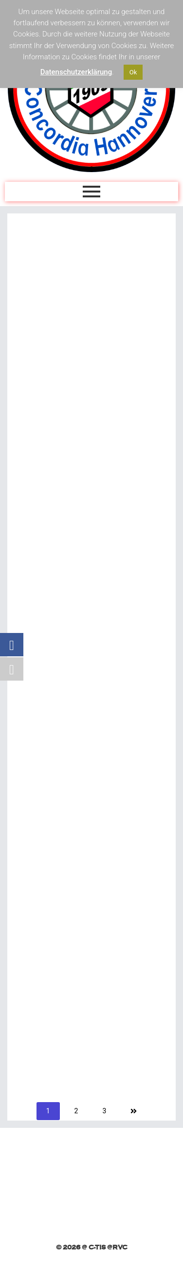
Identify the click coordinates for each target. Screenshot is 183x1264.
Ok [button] (133, 72)
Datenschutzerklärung (76, 72)
